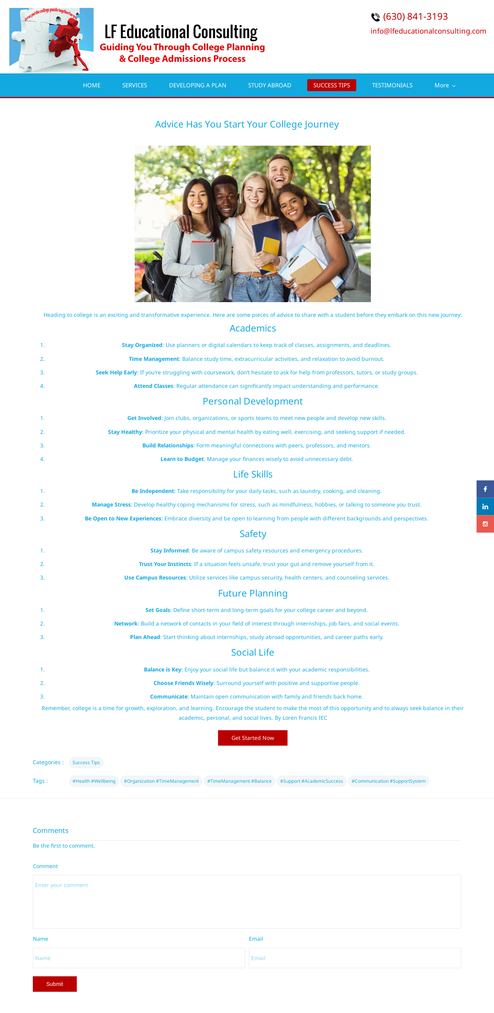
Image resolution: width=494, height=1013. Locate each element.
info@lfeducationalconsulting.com (428, 31)
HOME (91, 85)
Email (256, 938)
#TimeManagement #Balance (239, 781)
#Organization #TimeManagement (161, 781)
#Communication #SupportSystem (389, 781)
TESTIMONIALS (392, 85)
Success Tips (86, 762)
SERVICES (134, 85)
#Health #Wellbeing (94, 781)
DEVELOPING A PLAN (197, 85)
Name (40, 938)
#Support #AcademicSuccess (311, 781)
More (445, 85)
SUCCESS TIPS (331, 85)
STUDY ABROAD (269, 85)
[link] (253, 150)
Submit (54, 984)
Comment (45, 866)
